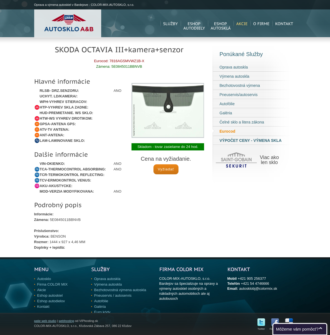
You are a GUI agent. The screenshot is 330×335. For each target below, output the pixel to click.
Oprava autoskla (234, 67)
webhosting (66, 321)
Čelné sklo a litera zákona (242, 122)
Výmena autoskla (234, 76)
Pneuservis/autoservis (239, 94)
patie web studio (45, 321)
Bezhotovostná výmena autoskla (120, 290)
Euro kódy (102, 312)
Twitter (261, 327)
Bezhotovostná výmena (240, 85)
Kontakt (43, 306)
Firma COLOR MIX (52, 284)
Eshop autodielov (51, 301)
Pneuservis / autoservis (112, 295)
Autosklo (44, 279)
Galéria (226, 113)
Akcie (41, 290)
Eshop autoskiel (50, 295)
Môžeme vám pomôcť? (297, 329)
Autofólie (227, 104)
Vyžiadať (166, 169)
